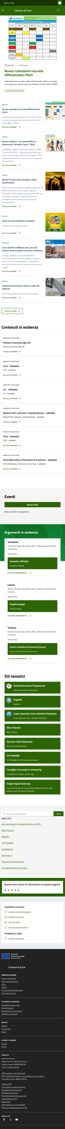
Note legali (5, 1101)
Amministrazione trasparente (13, 1095)
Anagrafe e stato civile (10, 1005)
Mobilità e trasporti (9, 1013)
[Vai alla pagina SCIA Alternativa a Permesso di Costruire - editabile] (12, 467)
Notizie (4, 1025)
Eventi (4, 1046)
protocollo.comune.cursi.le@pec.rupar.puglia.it (25, 1076)
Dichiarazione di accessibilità (13, 1104)
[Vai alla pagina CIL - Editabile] (12, 397)
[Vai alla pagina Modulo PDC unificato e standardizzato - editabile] (12, 420)
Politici (4, 987)
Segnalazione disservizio (11, 1089)
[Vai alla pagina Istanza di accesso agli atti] (12, 350)
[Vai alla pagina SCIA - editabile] (12, 444)
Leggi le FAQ (6, 1084)
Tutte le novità (12, 311)
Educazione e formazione (11, 1011)
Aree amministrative (9, 981)
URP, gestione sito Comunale (13, 1073)
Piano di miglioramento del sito (14, 1107)
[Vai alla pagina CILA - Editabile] (12, 374)
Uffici (3, 984)
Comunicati (6, 1028)
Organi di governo (8, 978)
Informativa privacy (9, 1098)
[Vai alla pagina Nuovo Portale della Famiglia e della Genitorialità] (11, 205)
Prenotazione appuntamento (13, 1087)
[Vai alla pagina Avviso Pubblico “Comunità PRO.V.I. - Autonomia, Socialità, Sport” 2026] (11, 164)
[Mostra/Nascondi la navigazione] (2, 10)
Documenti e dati (8, 993)
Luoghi (4, 1043)
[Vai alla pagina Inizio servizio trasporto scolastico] (11, 232)
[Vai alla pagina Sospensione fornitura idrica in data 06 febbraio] (11, 296)
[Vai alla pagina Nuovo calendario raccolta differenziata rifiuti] (11, 126)
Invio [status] (58, 813)
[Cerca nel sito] (58, 11)
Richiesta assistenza (9, 1092)
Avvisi (3, 1031)
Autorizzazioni (7, 1008)
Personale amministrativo (12, 990)
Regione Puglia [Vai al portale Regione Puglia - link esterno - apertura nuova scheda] (9, 3)
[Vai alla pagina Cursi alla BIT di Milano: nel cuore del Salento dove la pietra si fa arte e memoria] (11, 270)
